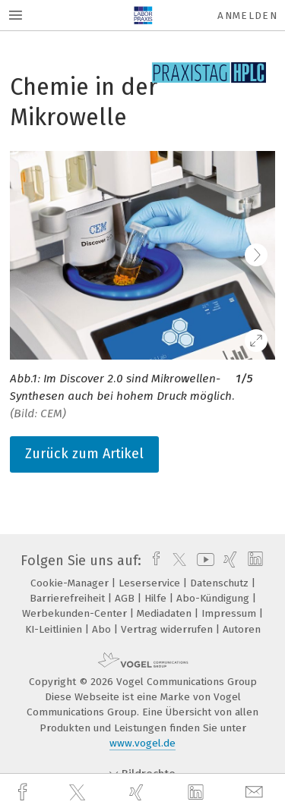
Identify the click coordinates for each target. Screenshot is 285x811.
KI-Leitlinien (55, 629)
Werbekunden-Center (76, 613)
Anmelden (247, 15)
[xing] (138, 792)
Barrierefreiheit (69, 598)
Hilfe (156, 598)
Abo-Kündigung (214, 598)
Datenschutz (221, 583)
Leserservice (151, 583)
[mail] (256, 792)
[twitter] (79, 792)
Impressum (230, 613)
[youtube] (203, 560)
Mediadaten (166, 613)
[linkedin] (197, 793)
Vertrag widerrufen (168, 629)
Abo (103, 629)
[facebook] (24, 792)
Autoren (242, 629)
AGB (126, 598)
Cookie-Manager (71, 583)
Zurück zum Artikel (84, 453)
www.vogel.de (142, 743)
